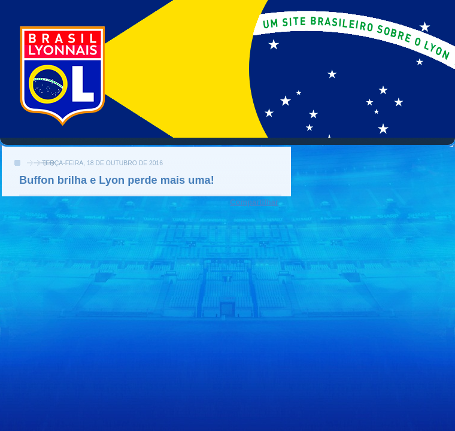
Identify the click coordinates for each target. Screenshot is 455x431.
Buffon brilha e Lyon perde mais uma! (116, 180)
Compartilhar (254, 202)
